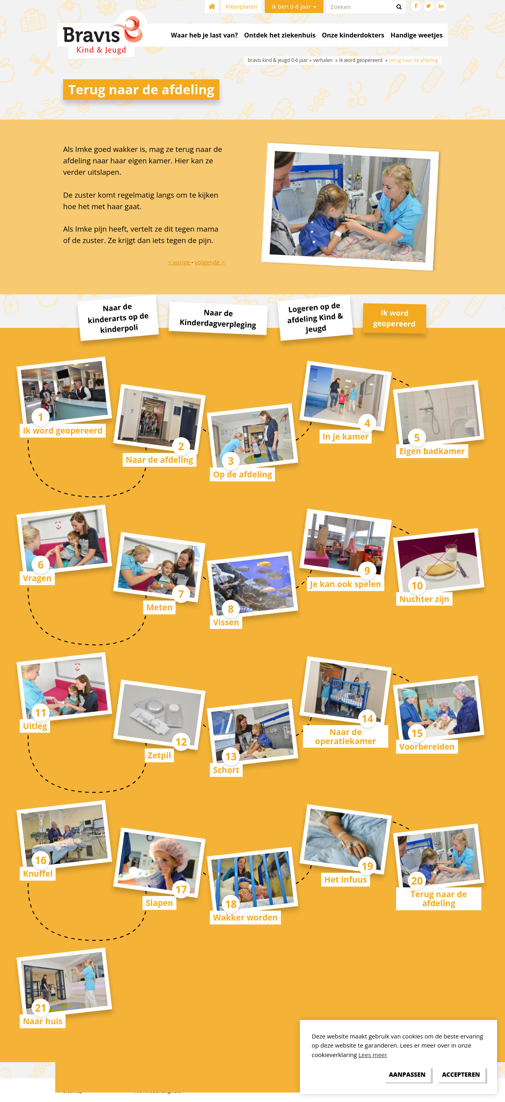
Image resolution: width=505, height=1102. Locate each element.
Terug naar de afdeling (439, 899)
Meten (159, 607)
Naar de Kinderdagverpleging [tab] (218, 318)
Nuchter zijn (424, 598)
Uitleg (35, 726)
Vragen (37, 578)
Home (212, 6)
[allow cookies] (461, 1074)
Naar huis (42, 1021)
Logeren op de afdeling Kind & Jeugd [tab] (314, 317)
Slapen (159, 902)
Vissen (226, 622)
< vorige (179, 262)
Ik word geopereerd (63, 430)
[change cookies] (407, 1074)
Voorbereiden (427, 746)
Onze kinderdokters (353, 35)
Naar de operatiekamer (345, 736)
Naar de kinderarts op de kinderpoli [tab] (118, 318)
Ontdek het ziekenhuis (280, 35)
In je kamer (346, 436)
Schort (226, 769)
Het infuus (345, 879)
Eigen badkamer (432, 451)
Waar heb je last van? (204, 35)
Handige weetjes (417, 35)
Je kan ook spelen (345, 583)
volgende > (210, 262)
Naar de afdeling (159, 459)
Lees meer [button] (373, 1055)
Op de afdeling (242, 474)
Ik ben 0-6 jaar (294, 6)
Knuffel (37, 873)
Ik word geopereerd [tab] (394, 317)
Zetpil (159, 755)
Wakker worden (245, 917)
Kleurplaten (242, 6)
